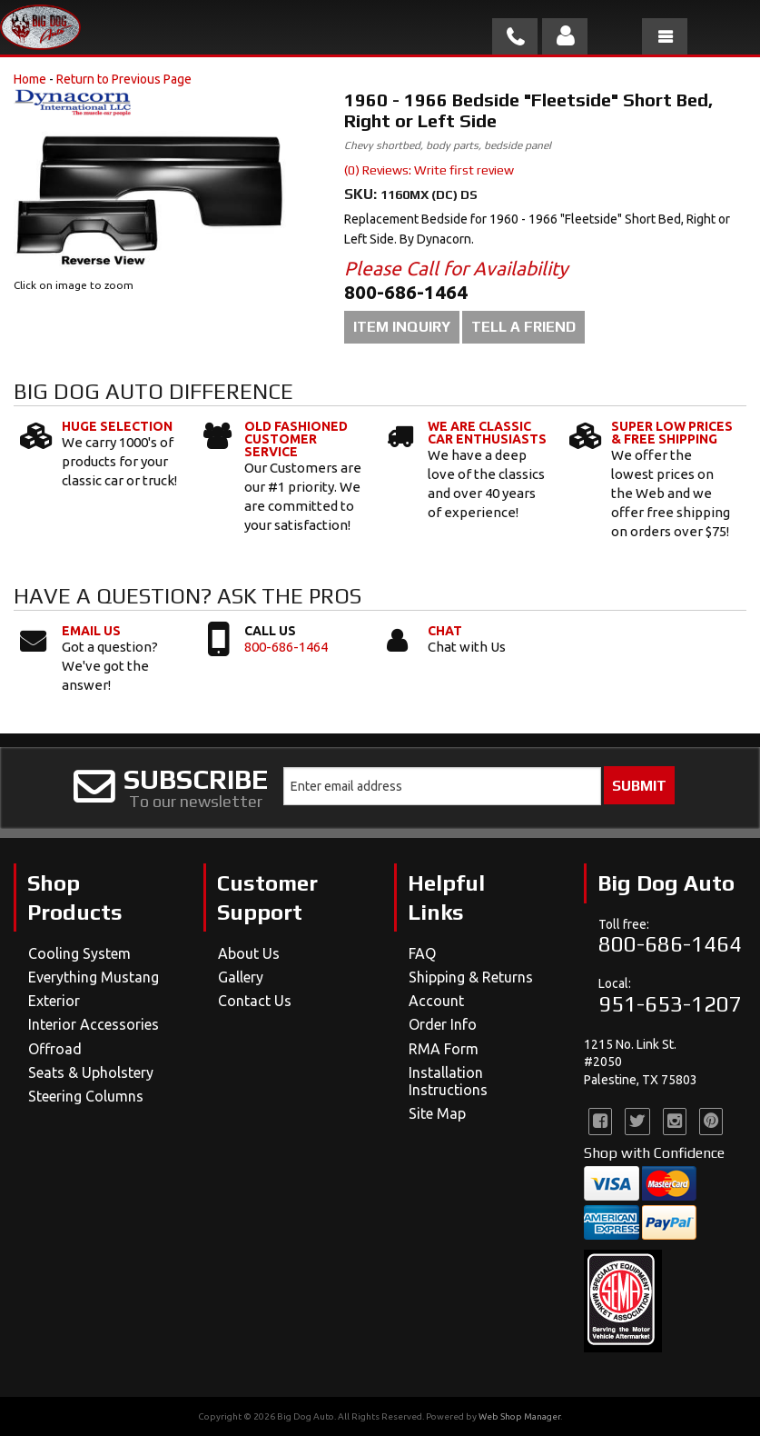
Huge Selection (117, 426)
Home (30, 79)
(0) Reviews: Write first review (429, 170)
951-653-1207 (670, 1004)
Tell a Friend (523, 326)
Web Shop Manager (519, 1416)
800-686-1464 (286, 646)
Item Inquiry (401, 326)
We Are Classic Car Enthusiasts (487, 432)
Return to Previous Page (124, 79)
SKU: (362, 194)
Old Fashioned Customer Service (296, 439)
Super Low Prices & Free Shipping (672, 432)
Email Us (91, 630)
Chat (445, 630)
